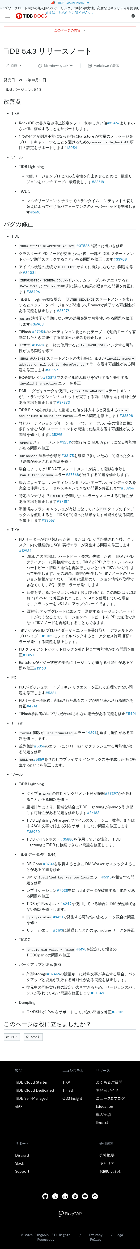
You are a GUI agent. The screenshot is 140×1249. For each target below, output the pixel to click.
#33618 (98, 182)
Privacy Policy (95, 1237)
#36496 (33, 292)
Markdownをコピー (55, 66)
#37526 (82, 246)
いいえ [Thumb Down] (33, 1037)
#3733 (48, 864)
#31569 (51, 370)
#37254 (38, 332)
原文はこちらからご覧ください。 (70, 12)
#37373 (63, 402)
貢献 (14, 66)
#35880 (67, 839)
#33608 (126, 415)
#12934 (25, 550)
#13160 (40, 668)
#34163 (93, 812)
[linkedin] (65, 1196)
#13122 (47, 636)
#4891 (90, 732)
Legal (120, 1235)
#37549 (97, 993)
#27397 (111, 793)
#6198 (81, 949)
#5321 (50, 693)
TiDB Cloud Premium (73, 3)
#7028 (62, 890)
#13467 (113, 123)
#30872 (49, 377)
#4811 (58, 917)
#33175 (67, 455)
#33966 (127, 488)
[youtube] (85, 1196)
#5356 (39, 746)
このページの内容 (70, 30)
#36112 (117, 1012)
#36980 (33, 831)
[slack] (75, 1196)
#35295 (55, 434)
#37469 (53, 974)
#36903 (37, 324)
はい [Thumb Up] (11, 1037)
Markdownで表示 (103, 66)
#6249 (66, 903)
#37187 (63, 501)
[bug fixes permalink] (36, 224)
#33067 (48, 520)
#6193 (58, 930)
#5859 (38, 759)
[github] (45, 1196)
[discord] (95, 1196)
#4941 (31, 706)
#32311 (65, 442)
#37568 (72, 474)
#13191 (28, 655)
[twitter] (55, 1196)
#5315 (106, 877)
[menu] (7, 16)
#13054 (70, 147)
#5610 (35, 212)
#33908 (120, 259)
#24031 (29, 272)
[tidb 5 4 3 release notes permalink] (96, 51)
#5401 (130, 713)
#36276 (63, 310)
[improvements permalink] (24, 101)
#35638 (38, 345)
